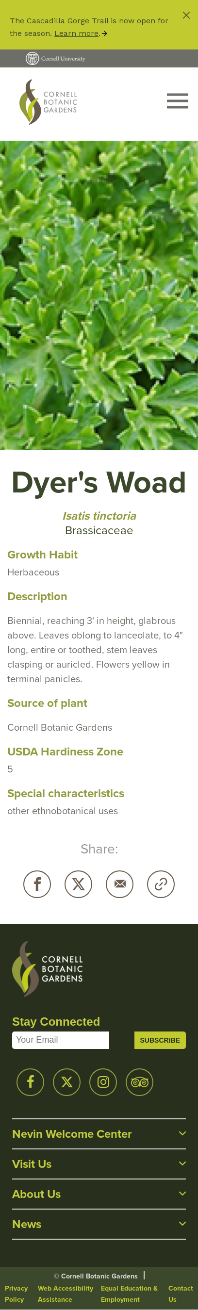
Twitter (78, 884)
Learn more (76, 33)
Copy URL (161, 884)
